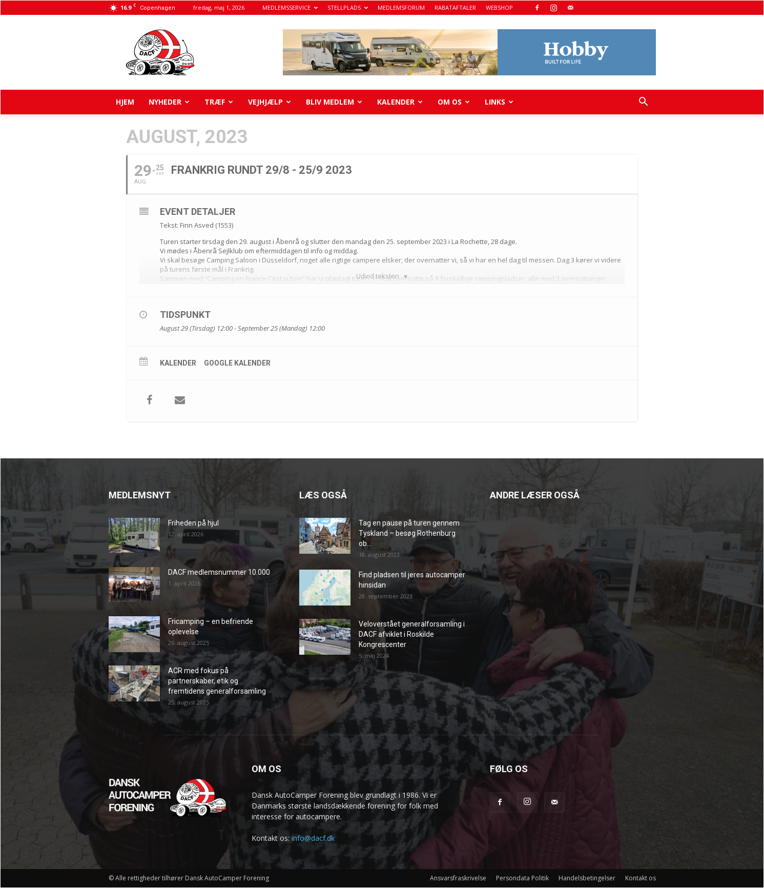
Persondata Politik (522, 878)
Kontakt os (640, 878)
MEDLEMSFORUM (401, 7)
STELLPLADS (347, 7)
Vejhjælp (269, 102)
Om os (454, 102)
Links (499, 102)
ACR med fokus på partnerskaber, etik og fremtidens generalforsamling (217, 681)
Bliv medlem (334, 102)
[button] (643, 103)
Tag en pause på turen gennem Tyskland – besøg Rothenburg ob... (409, 533)
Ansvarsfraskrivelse (458, 878)
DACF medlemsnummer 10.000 (219, 572)
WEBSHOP (499, 7)
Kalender (400, 102)
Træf (218, 102)
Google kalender (237, 363)
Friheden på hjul (193, 523)
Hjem (125, 102)
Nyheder (169, 102)
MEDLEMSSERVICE (290, 7)
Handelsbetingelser (587, 878)
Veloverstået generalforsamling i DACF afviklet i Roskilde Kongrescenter (412, 634)
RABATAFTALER (455, 7)
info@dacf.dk (313, 838)
